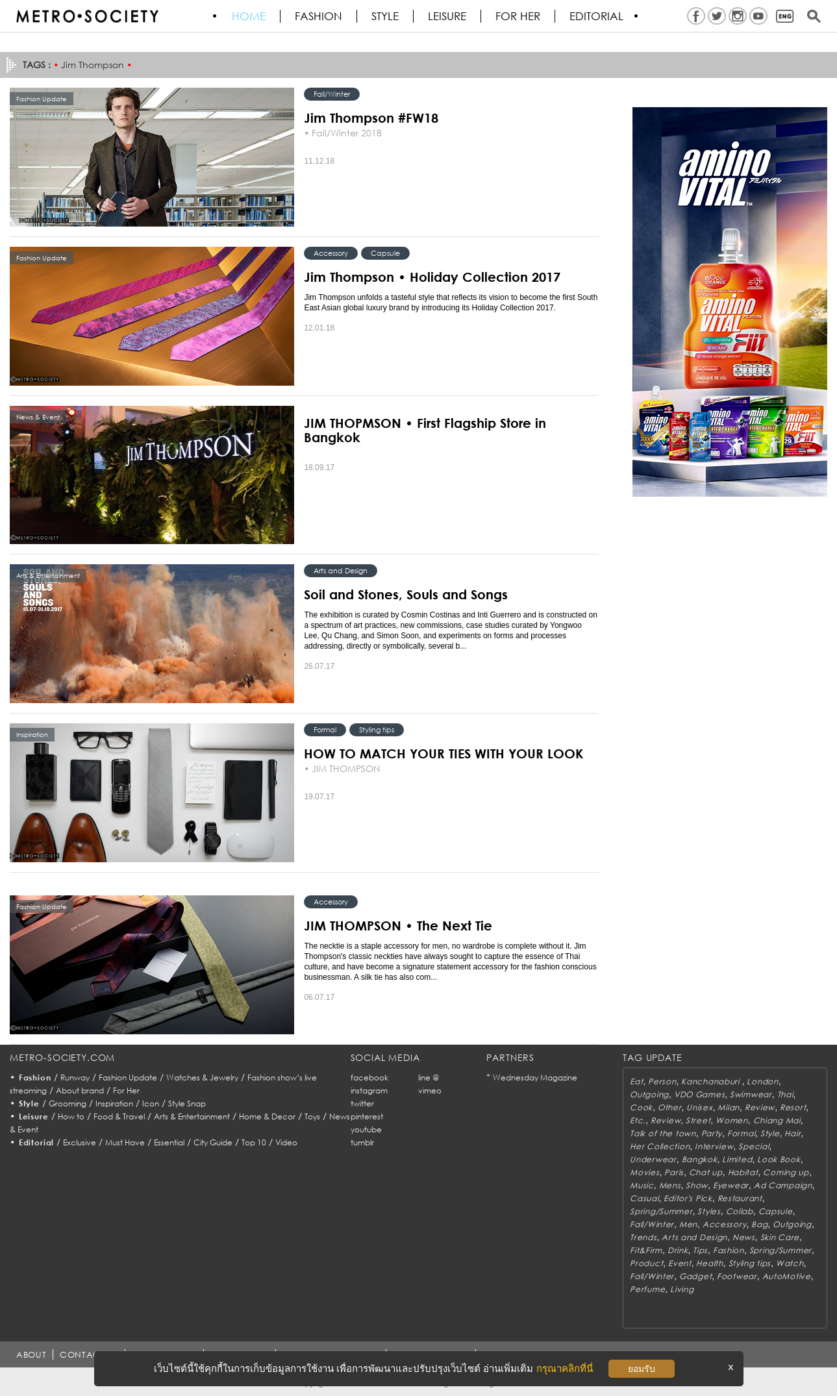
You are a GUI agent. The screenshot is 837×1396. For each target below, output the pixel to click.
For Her (126, 1090)
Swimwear (751, 1094)
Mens (670, 1185)
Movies (644, 1172)
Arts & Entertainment (192, 1116)
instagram (369, 1090)
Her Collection (660, 1146)
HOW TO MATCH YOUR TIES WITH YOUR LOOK (443, 753)
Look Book (778, 1159)
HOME (249, 16)
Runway (75, 1077)
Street (698, 1120)
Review (760, 1107)
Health (709, 1263)
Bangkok (700, 1159)
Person (662, 1081)
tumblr (362, 1142)
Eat (636, 1081)
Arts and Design (341, 570)
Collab (739, 1211)
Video (286, 1142)
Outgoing (649, 1094)
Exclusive (79, 1142)
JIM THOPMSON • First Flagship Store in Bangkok (425, 430)
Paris (674, 1172)
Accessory (331, 253)
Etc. (637, 1120)
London (762, 1081)
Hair (792, 1133)
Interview (714, 1146)
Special (753, 1146)
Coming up (785, 1172)
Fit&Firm (646, 1250)
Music (642, 1185)
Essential (169, 1142)
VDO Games (699, 1094)
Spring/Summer (661, 1211)
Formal (325, 729)
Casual (644, 1198)
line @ (428, 1077)
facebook (369, 1077)
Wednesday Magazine (535, 1077)
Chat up (706, 1172)
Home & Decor (267, 1116)
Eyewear (731, 1185)
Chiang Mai (777, 1120)
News (743, 1237)
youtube (366, 1129)
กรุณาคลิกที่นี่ (564, 1368)
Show (697, 1185)
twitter (362, 1103)
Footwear (737, 1276)
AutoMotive (786, 1276)
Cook (641, 1107)
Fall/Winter (332, 94)
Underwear (653, 1159)
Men (688, 1224)
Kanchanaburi (711, 1081)
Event (680, 1263)
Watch (790, 1263)
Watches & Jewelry (202, 1077)
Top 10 (254, 1142)
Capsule (385, 253)
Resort (793, 1107)
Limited (737, 1159)
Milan (729, 1107)
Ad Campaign (783, 1185)
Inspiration (114, 1103)
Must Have (125, 1142)
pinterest (367, 1116)
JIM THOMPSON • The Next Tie (398, 925)
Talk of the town (663, 1133)
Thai (785, 1094)
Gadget (695, 1276)
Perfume (647, 1289)
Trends (643, 1237)
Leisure (448, 16)
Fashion (319, 16)
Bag (759, 1224)
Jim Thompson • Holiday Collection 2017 (432, 276)
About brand (80, 1090)
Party (712, 1133)
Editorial (597, 16)
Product (646, 1263)
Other (670, 1107)
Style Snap (187, 1103)
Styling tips (376, 729)
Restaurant (740, 1198)
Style (385, 16)
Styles (708, 1211)
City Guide (213, 1142)
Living (681, 1289)
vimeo (430, 1090)
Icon (150, 1103)
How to (71, 1116)
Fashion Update (128, 1077)
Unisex (699, 1107)
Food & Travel (119, 1116)
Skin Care (779, 1237)
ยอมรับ (641, 1369)
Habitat (743, 1172)
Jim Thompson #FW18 (371, 117)
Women (732, 1120)
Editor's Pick (688, 1198)
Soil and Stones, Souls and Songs (406, 594)
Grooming (67, 1103)
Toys (312, 1116)
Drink (678, 1250)
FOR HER (518, 16)
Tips (700, 1250)
